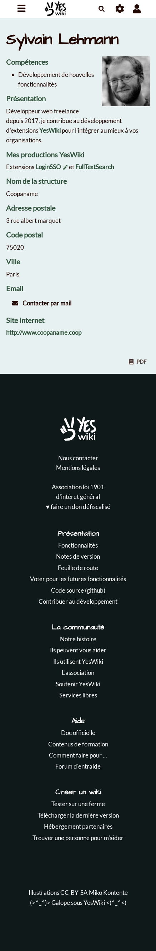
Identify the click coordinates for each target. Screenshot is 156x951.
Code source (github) (78, 590)
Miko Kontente (108, 892)
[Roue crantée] (120, 9)
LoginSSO (48, 167)
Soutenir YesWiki (78, 684)
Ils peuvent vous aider (78, 650)
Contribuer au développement (78, 601)
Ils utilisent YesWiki (78, 661)
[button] (137, 9)
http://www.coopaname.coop (43, 332)
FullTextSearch (94, 167)
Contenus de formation (78, 744)
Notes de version (78, 556)
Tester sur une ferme (78, 804)
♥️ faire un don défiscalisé (78, 506)
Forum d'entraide (78, 766)
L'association (78, 672)
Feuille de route (78, 568)
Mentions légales (78, 467)
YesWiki (50, 130)
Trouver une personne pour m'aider (78, 838)
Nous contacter (78, 458)
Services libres (78, 695)
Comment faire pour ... (78, 755)
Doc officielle (78, 732)
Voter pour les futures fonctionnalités (78, 579)
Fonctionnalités (78, 545)
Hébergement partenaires (78, 826)
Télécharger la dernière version (78, 815)
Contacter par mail (41, 303)
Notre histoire (78, 639)
